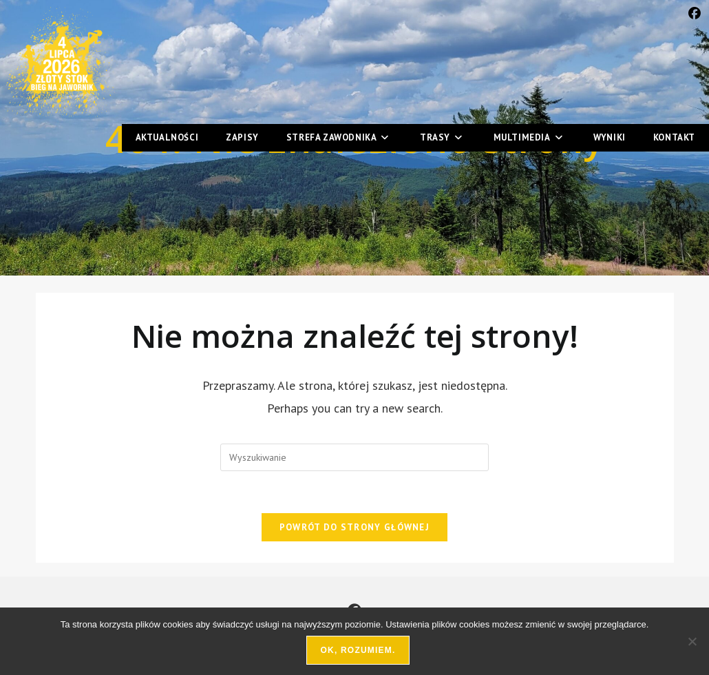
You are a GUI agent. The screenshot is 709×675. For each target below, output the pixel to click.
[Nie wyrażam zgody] (692, 641)
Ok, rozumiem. (358, 650)
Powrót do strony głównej (354, 527)
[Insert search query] (354, 457)
